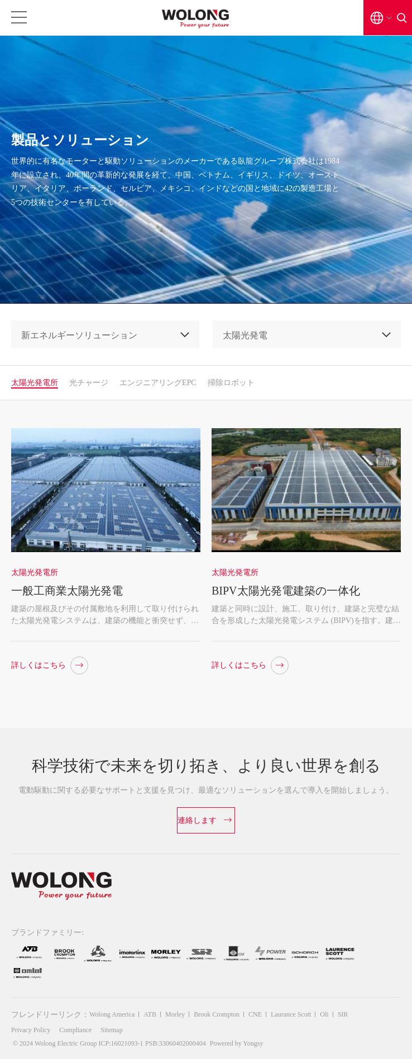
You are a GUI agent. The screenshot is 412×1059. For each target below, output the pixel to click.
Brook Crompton (216, 1014)
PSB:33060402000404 (175, 1043)
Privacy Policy (30, 1030)
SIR (343, 1014)
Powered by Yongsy (237, 1043)
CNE (255, 1014)
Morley (175, 1014)
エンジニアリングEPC (158, 382)
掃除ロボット (231, 382)
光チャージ (88, 382)
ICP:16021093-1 (121, 1043)
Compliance (75, 1030)
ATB (149, 1014)
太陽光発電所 (34, 382)
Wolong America (112, 1014)
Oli (324, 1014)
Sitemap (111, 1030)
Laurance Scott (291, 1014)
